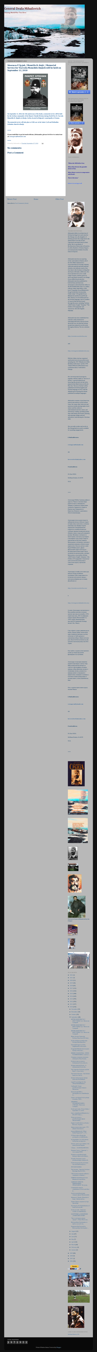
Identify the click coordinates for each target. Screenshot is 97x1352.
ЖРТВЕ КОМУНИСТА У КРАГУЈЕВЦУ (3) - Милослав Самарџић (80, 1032)
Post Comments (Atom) (21, 203)
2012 (71, 1001)
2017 (71, 988)
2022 (71, 975)
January (73, 1250)
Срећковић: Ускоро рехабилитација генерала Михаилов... (78, 1088)
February (74, 1247)
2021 (71, 977)
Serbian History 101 (73, 1334)
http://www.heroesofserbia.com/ (77, 336)
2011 (71, 1004)
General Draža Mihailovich (22, 8)
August (73, 1231)
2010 (71, 1006)
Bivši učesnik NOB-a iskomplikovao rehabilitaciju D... (80, 1093)
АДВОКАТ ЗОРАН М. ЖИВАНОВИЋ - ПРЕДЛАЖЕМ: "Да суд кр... (79, 1183)
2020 (71, 980)
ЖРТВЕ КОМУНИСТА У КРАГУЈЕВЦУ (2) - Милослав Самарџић (80, 1026)
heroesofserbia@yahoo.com (76, 459)
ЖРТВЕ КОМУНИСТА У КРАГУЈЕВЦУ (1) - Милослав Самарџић (80, 1021)
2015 (71, 993)
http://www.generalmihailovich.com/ (78, 351)
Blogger (59, 1347)
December (74, 1009)
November (74, 1012)
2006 (71, 1261)
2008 (71, 1256)
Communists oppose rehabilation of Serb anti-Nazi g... (80, 1189)
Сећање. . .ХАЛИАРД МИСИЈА (80, 1147)
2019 (71, 983)
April (73, 1242)
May (72, 1239)
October (73, 1014)
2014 (71, 996)
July (72, 1234)
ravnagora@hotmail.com (75, 444)
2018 (71, 985)
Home (36, 199)
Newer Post (12, 199)
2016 (71, 991)
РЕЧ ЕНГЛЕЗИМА (76, 1167)
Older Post (59, 199)
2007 (71, 1258)
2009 (71, 1253)
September (74, 1017)
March (73, 1244)
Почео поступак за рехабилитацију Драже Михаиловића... (78, 1119)
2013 (71, 999)
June (72, 1236)
